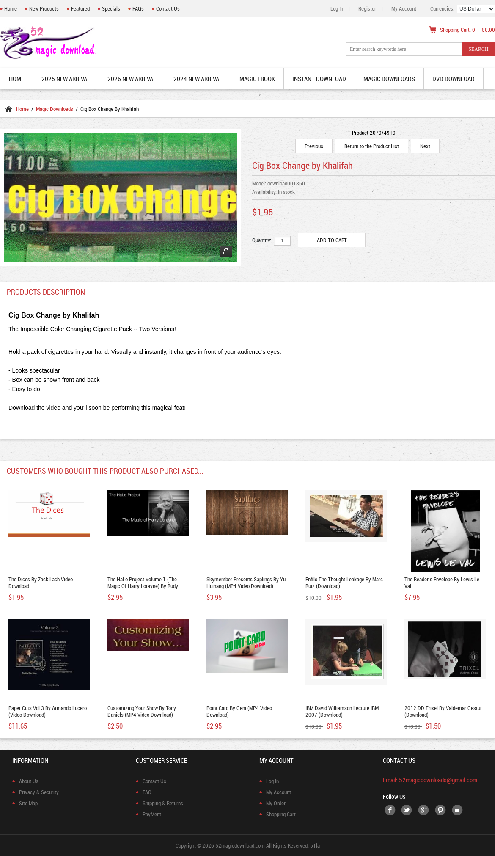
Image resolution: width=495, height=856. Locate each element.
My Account (403, 8)
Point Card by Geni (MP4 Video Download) (239, 711)
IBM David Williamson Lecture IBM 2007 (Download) (342, 711)
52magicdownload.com (240, 845)
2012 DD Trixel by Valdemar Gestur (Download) (443, 711)
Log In (336, 8)
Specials (111, 8)
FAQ (147, 792)
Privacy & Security (39, 792)
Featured (80, 8)
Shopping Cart (281, 814)
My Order (276, 803)
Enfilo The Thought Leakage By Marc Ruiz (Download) (344, 582)
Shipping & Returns (163, 803)
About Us (28, 781)
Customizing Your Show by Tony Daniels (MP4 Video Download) (141, 711)
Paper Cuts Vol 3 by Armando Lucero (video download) (47, 711)
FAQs (138, 8)
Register (367, 8)
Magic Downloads (54, 109)
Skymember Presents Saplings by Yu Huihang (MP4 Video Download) (246, 582)
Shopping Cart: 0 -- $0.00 (467, 29)
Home (10, 8)
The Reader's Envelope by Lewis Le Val (441, 582)
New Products (44, 8)
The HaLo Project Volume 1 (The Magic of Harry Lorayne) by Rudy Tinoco (142, 585)
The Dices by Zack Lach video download (40, 582)
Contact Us (168, 8)
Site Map (28, 803)
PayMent (152, 814)
